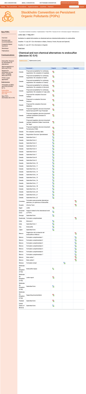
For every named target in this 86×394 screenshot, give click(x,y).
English (54, 68)
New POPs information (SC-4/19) (8, 97)
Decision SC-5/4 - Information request (62, 31)
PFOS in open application (6, 78)
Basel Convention (28, 3)
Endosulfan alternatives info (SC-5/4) (7, 92)
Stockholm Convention (69, 3)
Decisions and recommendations (7, 41)
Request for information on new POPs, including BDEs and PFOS (7, 73)
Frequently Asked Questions (7, 45)
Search (82, 6)
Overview (4, 38)
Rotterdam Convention (48, 3)
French (65, 68)
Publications (5, 51)
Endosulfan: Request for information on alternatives (8, 62)
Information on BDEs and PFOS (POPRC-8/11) (8, 86)
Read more (21, 48)
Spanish (76, 68)
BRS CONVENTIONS (10, 3)
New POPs (48, 31)
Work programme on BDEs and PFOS (8, 67)
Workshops (5, 48)
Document (29, 68)
